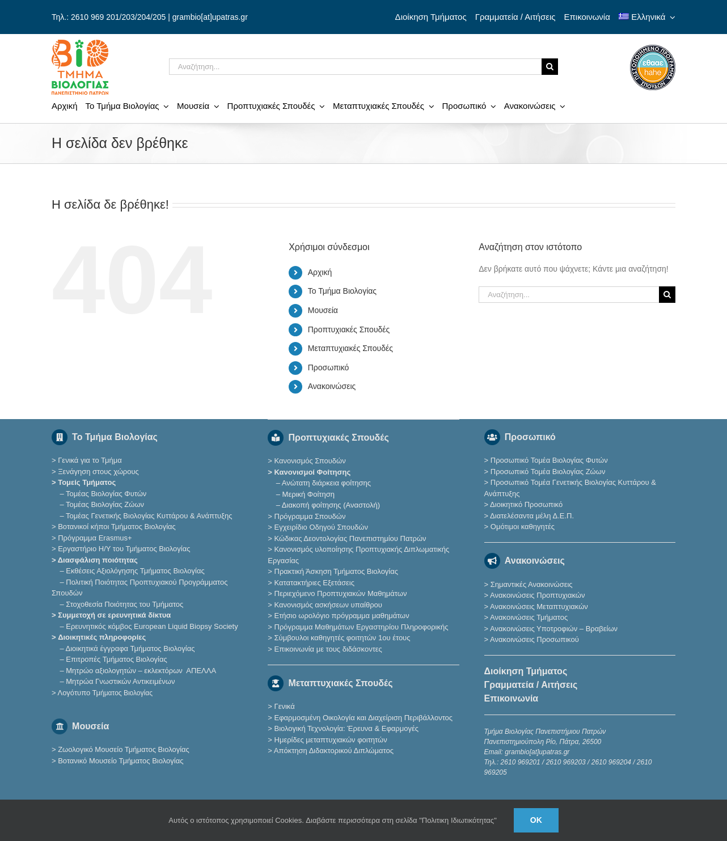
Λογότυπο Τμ (104, 692)
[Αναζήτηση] (550, 66)
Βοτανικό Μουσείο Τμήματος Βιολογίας (120, 761)
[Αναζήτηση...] (355, 66)
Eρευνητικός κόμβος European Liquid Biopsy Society (152, 626)
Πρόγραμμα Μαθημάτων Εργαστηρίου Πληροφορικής (361, 627)
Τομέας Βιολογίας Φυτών (106, 493)
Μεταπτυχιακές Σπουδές (350, 348)
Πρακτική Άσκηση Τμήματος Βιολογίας (336, 571)
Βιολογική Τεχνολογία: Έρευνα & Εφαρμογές (345, 728)
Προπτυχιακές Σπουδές (349, 329)
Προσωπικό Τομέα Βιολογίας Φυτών (549, 460)
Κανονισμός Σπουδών (310, 461)
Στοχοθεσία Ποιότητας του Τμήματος (124, 604)
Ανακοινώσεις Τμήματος (529, 617)
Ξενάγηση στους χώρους (98, 471)
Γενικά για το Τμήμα (90, 460)
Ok (536, 820)
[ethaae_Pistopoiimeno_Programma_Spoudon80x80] (652, 48)
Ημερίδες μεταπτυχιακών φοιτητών (330, 740)
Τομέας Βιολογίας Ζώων (105, 504)
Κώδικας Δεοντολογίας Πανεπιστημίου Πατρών (350, 538)
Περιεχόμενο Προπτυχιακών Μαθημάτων (340, 593)
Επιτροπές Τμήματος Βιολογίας (116, 659)
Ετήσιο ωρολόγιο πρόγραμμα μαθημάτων (341, 615)
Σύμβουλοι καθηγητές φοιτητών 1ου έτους (342, 637)
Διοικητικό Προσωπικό (526, 504)
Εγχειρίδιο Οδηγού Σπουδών (321, 527)
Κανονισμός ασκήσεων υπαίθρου (328, 605)
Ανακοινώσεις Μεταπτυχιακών (539, 606)
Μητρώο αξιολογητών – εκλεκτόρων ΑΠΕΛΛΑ (141, 670)
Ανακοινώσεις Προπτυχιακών (536, 595)
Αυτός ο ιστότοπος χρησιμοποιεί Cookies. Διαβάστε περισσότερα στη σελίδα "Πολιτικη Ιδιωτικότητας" (332, 820)
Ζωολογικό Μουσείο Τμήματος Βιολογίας (123, 749)
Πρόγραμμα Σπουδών (310, 516)
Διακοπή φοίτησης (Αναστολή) (331, 505)
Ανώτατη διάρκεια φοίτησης (326, 483)
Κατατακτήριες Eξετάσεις (314, 582)
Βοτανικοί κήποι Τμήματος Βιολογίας (117, 526)
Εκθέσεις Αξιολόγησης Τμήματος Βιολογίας (135, 571)
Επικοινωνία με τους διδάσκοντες (328, 649)
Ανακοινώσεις (332, 386)
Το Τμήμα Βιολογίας (342, 290)
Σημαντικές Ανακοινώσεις (532, 584)
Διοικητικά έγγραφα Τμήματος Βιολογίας (130, 648)
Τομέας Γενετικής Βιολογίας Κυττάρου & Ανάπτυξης (149, 516)
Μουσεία (323, 310)
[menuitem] (647, 17)
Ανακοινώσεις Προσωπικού (534, 639)
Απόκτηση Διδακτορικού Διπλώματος (334, 750)
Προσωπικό (328, 367)
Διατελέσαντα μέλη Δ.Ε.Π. (532, 516)
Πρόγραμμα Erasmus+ (95, 538)
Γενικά (284, 706)
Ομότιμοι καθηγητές (523, 526)
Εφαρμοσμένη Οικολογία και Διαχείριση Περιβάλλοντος (363, 717)
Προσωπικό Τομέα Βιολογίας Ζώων (548, 471)
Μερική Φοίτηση (308, 494)
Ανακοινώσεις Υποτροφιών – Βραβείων (554, 628)
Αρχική (320, 272)
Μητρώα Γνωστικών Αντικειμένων (120, 681)
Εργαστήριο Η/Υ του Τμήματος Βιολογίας (124, 548)
